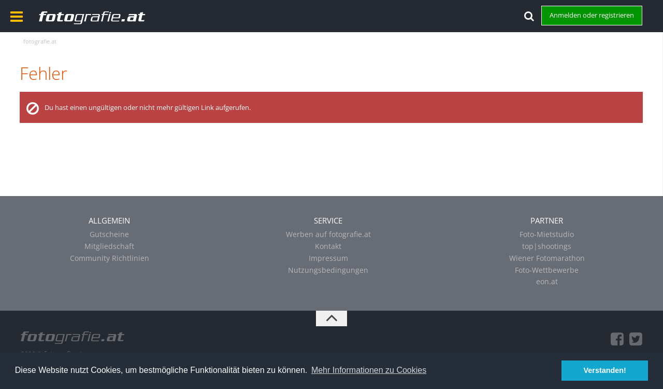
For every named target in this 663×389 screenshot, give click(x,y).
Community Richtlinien (109, 258)
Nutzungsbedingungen (328, 270)
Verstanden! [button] (605, 370)
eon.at (547, 281)
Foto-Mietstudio (547, 234)
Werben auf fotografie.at (328, 234)
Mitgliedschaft (109, 246)
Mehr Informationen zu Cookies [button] (368, 370)
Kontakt (328, 246)
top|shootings (546, 246)
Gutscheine (109, 234)
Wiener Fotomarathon (547, 258)
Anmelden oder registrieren (592, 15)
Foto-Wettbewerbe (547, 270)
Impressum (328, 258)
